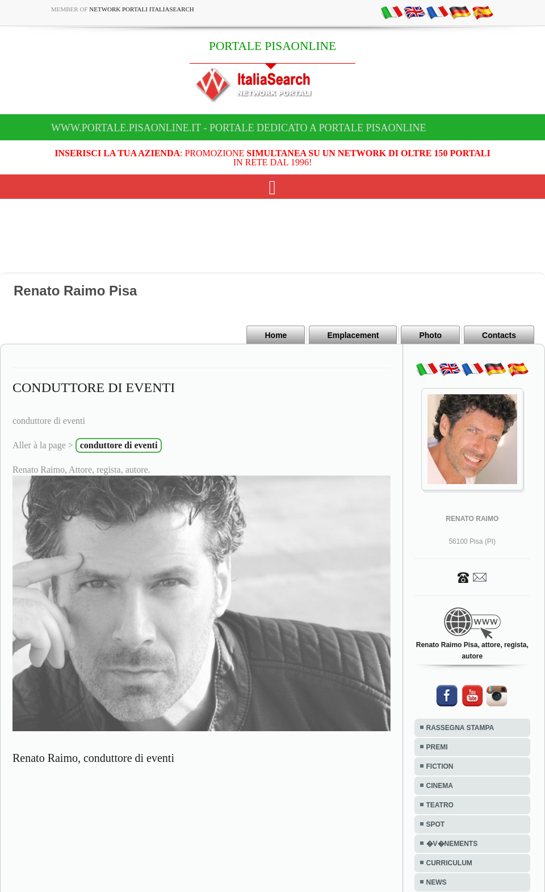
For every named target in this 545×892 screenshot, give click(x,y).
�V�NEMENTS (452, 844)
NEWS (436, 882)
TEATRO (440, 805)
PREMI (437, 747)
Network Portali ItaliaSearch (141, 9)
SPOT (435, 824)
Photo (430, 335)
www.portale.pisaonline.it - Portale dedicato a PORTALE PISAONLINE (238, 128)
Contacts (499, 335)
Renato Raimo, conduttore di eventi (93, 758)
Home (276, 335)
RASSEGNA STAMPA (460, 728)
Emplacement (353, 335)
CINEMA (439, 786)
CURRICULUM (449, 863)
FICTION (440, 766)
